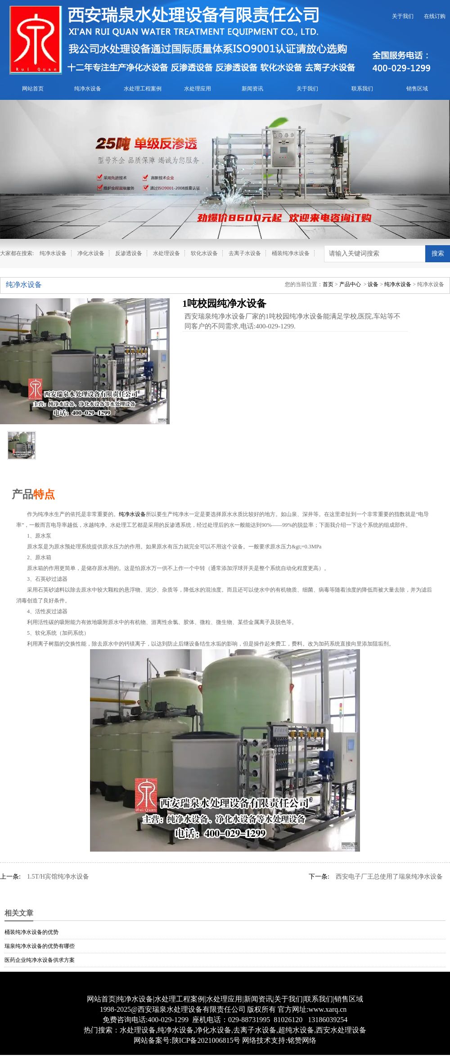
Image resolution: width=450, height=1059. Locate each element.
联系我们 (362, 88)
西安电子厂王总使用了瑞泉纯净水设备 (389, 876)
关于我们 (403, 16)
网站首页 (33, 88)
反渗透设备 (128, 253)
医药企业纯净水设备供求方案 (39, 960)
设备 (373, 284)
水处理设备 (166, 253)
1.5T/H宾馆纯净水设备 (58, 876)
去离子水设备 (245, 253)
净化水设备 (90, 253)
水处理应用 (197, 88)
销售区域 (417, 88)
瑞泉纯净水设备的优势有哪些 (39, 946)
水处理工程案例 (143, 88)
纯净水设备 (87, 88)
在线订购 (435, 16)
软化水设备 (204, 253)
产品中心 (350, 284)
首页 (328, 284)
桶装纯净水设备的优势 (31, 932)
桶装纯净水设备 (291, 253)
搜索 (438, 253)
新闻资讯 (252, 88)
